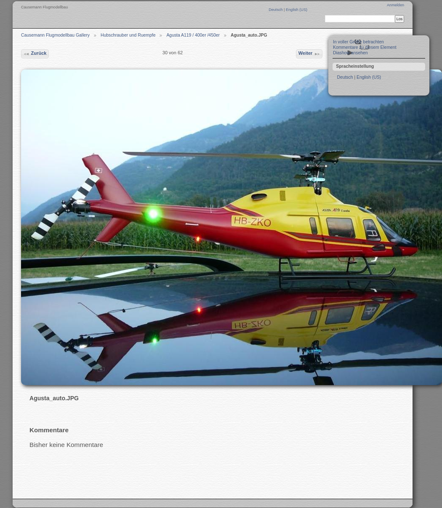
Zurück (34, 54)
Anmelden (395, 5)
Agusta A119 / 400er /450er (193, 35)
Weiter (309, 54)
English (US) (296, 10)
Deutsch (276, 10)
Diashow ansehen (350, 53)
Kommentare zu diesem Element (365, 47)
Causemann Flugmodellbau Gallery (55, 35)
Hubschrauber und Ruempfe (128, 35)
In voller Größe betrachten (358, 42)
